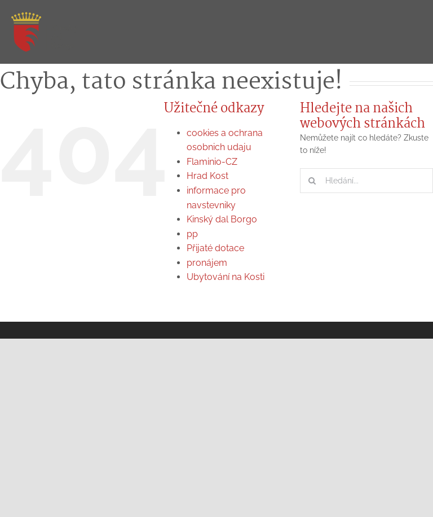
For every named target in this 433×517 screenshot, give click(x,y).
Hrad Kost (207, 175)
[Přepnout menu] (413, 33)
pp (192, 234)
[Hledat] (312, 180)
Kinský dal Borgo (222, 219)
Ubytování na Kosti (225, 276)
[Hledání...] (366, 180)
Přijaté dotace (215, 248)
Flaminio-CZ (212, 161)
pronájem (207, 262)
